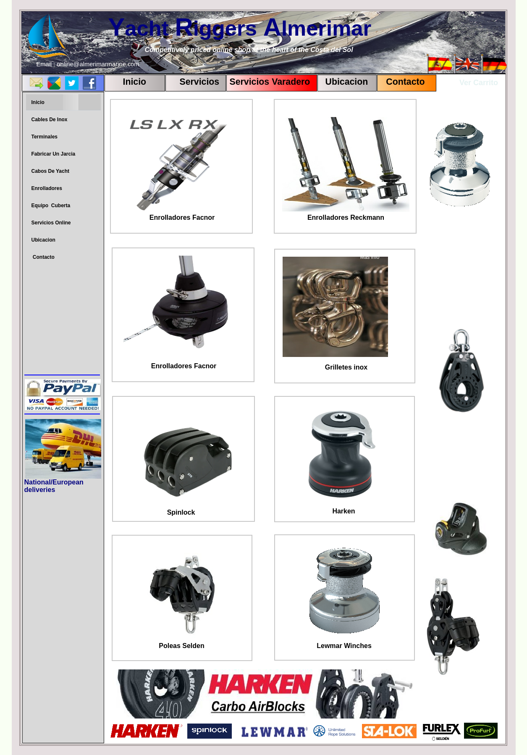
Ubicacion (346, 82)
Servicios (200, 82)
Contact (400, 82)
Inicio (135, 82)
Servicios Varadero (270, 82)
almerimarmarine (102, 64)
